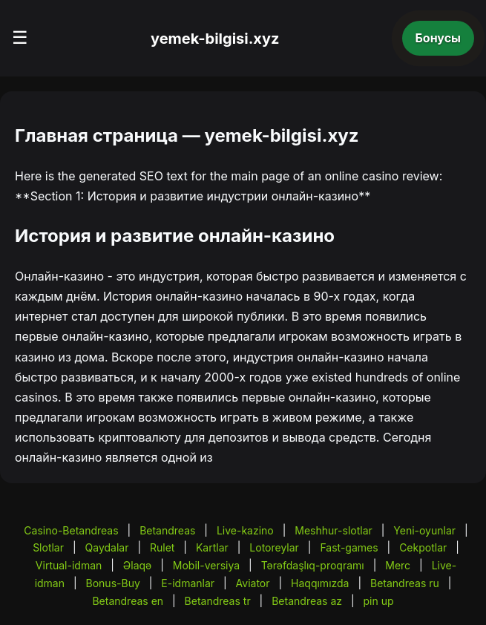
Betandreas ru (404, 583)
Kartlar (212, 547)
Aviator (253, 583)
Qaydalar (107, 547)
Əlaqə (137, 565)
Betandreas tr (218, 601)
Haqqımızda (320, 583)
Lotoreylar (274, 547)
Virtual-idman (69, 565)
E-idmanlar (187, 583)
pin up (379, 601)
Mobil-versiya (206, 565)
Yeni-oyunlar (424, 530)
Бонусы (439, 37)
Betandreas (167, 530)
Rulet (162, 547)
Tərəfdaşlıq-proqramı (312, 565)
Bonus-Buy (113, 583)
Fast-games (349, 547)
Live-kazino (245, 530)
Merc (397, 565)
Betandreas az (307, 601)
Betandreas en (127, 601)
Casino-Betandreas (71, 530)
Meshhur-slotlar (333, 530)
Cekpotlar (423, 547)
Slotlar (48, 547)
